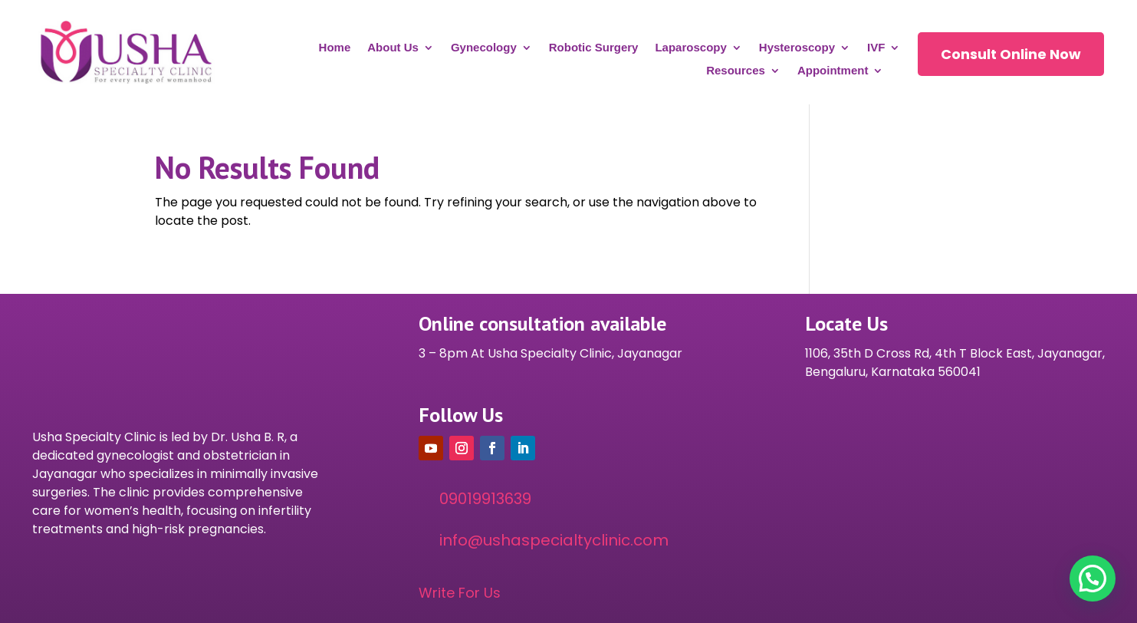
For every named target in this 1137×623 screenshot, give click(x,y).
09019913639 (485, 498)
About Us (393, 48)
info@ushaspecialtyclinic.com (554, 540)
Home (335, 48)
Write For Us (460, 592)
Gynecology (484, 48)
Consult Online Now (1011, 54)
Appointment (832, 71)
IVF (876, 48)
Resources (735, 71)
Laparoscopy (690, 48)
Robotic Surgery (594, 48)
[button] (1093, 578)
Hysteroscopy (797, 48)
